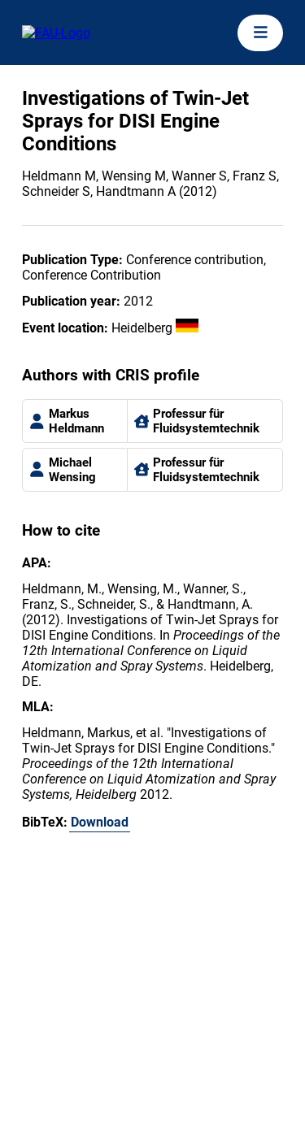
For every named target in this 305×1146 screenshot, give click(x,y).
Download (100, 822)
